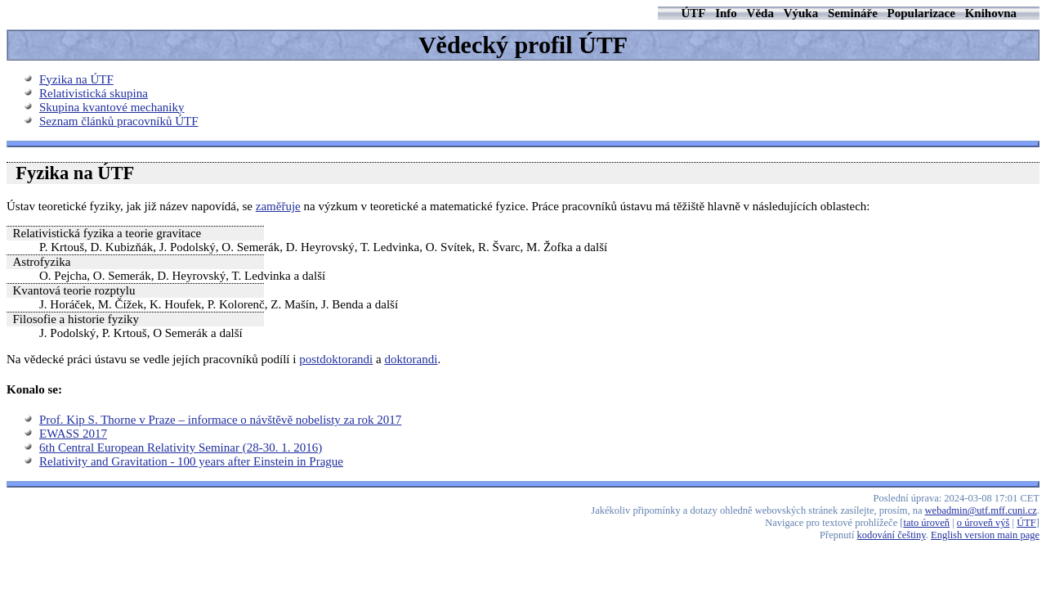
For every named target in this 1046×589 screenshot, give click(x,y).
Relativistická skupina (93, 93)
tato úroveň (927, 522)
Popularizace (921, 13)
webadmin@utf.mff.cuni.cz (981, 510)
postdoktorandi (336, 359)
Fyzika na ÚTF (76, 79)
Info (726, 13)
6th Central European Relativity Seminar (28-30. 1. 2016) (180, 447)
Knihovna (991, 13)
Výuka (801, 13)
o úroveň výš (983, 522)
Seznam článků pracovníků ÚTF (119, 121)
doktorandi (410, 359)
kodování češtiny (891, 535)
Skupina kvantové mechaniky (111, 107)
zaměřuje (278, 206)
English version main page (985, 535)
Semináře (853, 13)
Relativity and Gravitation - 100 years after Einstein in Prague (191, 461)
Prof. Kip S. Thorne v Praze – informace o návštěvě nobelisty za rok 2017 (220, 419)
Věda (760, 13)
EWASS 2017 (73, 433)
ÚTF (693, 13)
